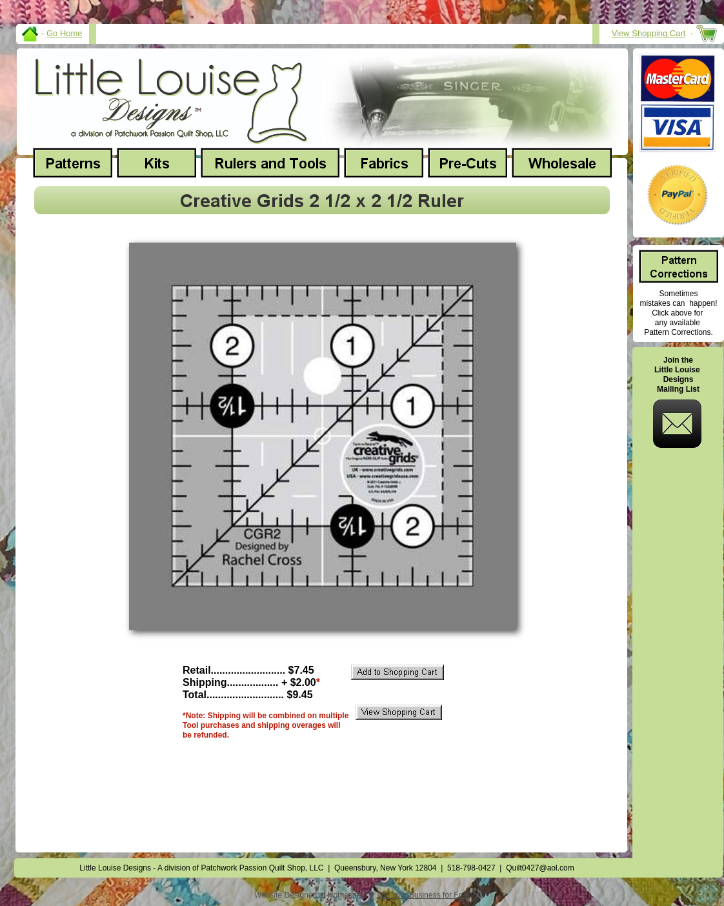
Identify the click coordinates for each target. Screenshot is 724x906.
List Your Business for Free (423, 895)
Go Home (64, 33)
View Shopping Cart (649, 33)
